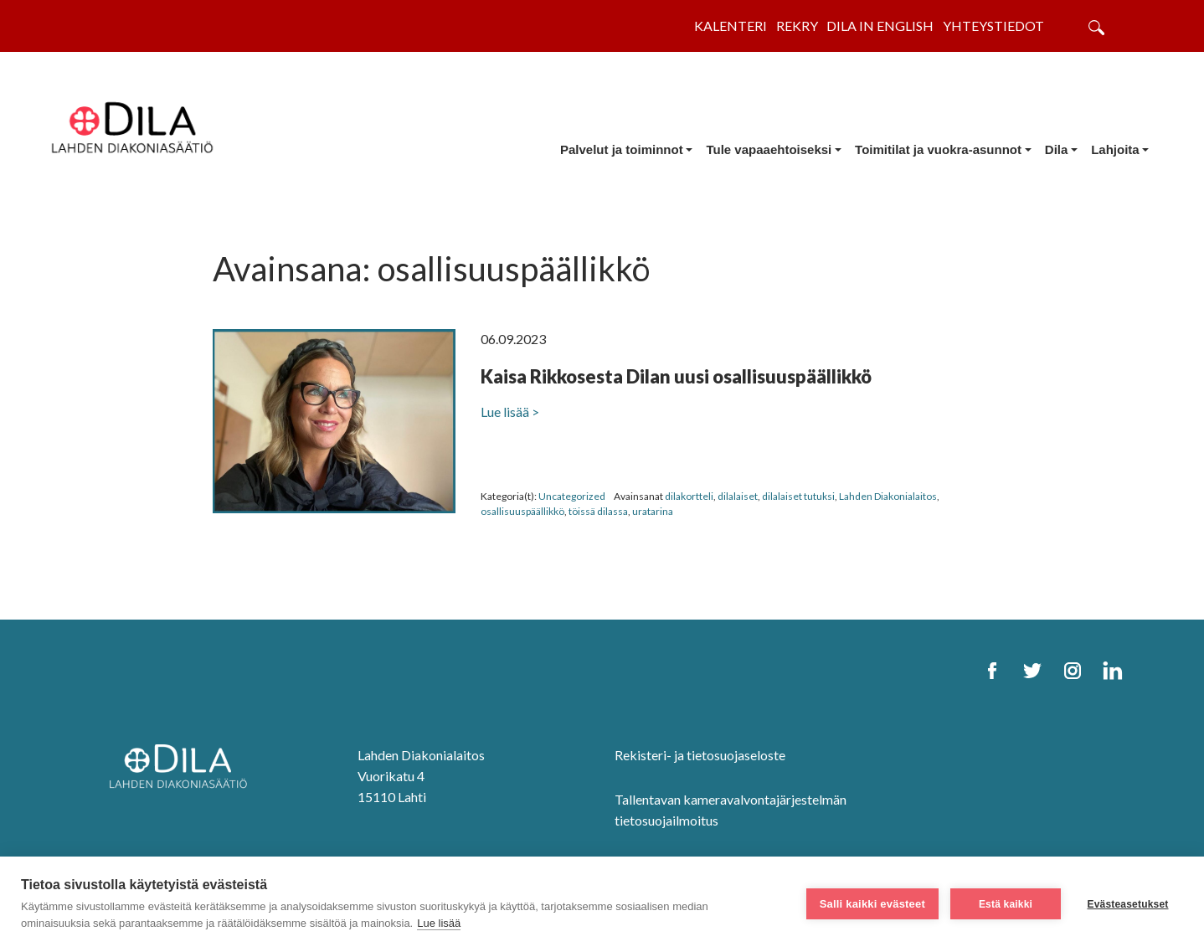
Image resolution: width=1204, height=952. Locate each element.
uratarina (652, 511)
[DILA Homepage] (183, 768)
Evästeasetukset (1127, 904)
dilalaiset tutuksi (798, 496)
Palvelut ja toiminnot (621, 149)
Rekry (797, 25)
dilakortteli (689, 496)
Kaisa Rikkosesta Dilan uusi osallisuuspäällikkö (676, 376)
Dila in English (880, 25)
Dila (1056, 149)
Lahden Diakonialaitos (888, 496)
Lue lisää (439, 923)
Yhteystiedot (993, 25)
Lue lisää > (510, 411)
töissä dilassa (598, 511)
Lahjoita (1115, 149)
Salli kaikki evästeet (872, 904)
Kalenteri (730, 25)
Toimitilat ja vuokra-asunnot (938, 149)
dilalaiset (738, 496)
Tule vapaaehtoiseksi (768, 149)
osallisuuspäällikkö (522, 511)
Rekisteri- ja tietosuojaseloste (700, 755)
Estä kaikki (1005, 904)
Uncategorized (571, 496)
